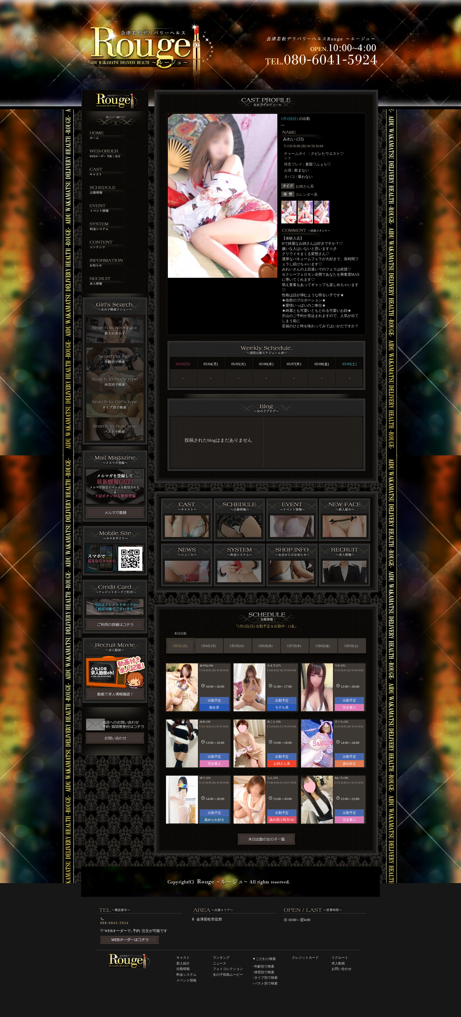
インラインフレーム (266, 442)
